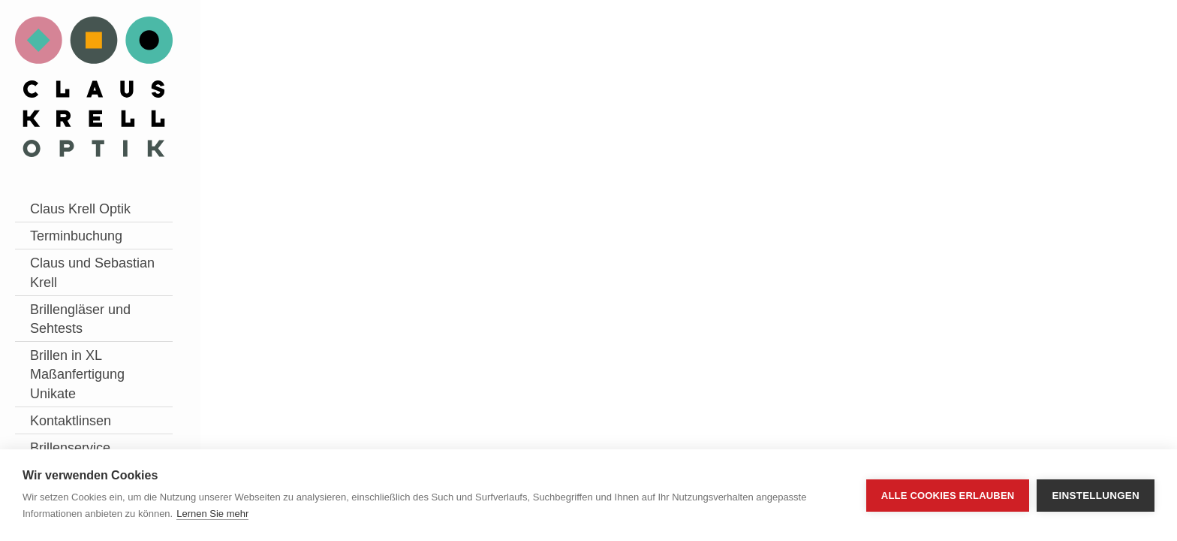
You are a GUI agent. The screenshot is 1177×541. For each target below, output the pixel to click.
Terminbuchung (76, 235)
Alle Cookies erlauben (948, 495)
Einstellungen (1095, 495)
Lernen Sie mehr (212, 513)
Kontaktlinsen (70, 420)
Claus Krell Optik (80, 208)
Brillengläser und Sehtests (80, 319)
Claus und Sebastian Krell (92, 272)
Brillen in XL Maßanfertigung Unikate (77, 374)
